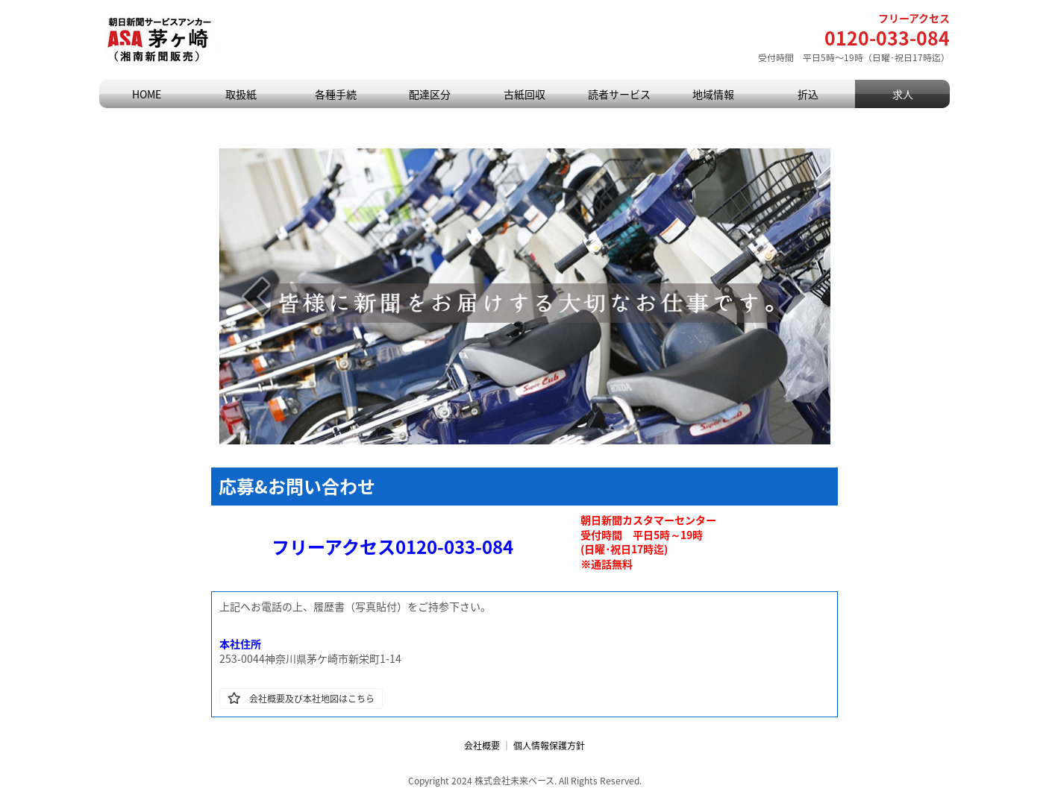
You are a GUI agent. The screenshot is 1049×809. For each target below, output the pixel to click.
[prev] (256, 296)
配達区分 (430, 93)
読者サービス (619, 93)
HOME (146, 93)
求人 (902, 93)
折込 (808, 93)
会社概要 (482, 745)
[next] (793, 296)
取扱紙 (241, 93)
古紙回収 (524, 93)
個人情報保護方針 (549, 745)
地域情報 (713, 93)
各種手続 (336, 93)
